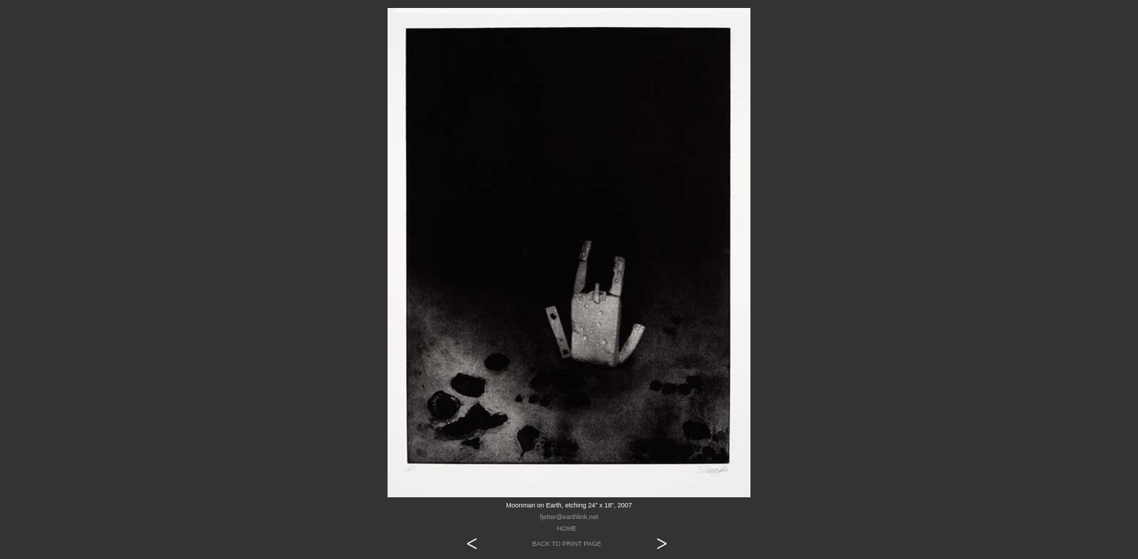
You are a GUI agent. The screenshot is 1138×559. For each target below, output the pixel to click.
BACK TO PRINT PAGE (566, 543)
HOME (566, 528)
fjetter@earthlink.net (569, 517)
